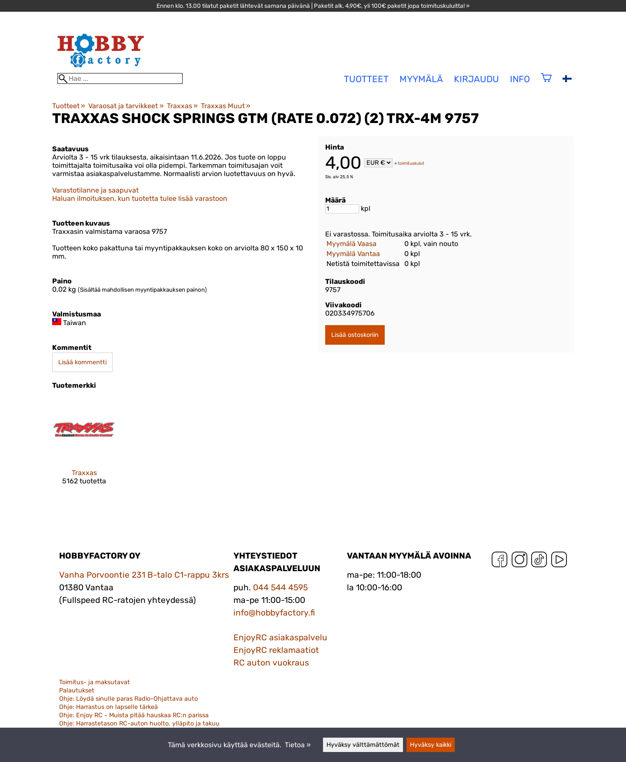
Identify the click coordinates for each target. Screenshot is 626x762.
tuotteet (366, 79)
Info (520, 79)
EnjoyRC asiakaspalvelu (280, 637)
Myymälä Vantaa (353, 254)
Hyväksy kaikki (430, 745)
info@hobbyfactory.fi (274, 613)
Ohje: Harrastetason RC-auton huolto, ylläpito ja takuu (139, 723)
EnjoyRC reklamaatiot (276, 650)
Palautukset (76, 690)
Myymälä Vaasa (351, 244)
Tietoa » (298, 745)
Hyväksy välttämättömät (363, 745)
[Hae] (120, 78)
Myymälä (421, 79)
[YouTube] (559, 561)
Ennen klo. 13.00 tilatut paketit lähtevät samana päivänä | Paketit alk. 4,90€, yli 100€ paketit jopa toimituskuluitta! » (313, 5)
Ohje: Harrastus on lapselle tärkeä (108, 707)
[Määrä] (342, 208)
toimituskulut (411, 163)
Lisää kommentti (82, 362)
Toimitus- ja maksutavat (94, 682)
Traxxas (182, 106)
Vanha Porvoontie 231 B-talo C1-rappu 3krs (144, 575)
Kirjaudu (476, 79)
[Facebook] (499, 561)
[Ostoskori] (546, 83)
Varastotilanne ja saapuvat (95, 190)
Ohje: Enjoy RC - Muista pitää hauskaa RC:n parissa (134, 715)
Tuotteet (68, 106)
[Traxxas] (84, 449)
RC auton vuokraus (271, 663)
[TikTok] (539, 561)
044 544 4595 (280, 587)
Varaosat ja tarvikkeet (125, 106)
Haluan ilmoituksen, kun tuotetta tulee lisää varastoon (139, 198)
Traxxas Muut (225, 106)
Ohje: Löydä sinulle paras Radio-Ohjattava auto (128, 698)
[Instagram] (519, 561)
